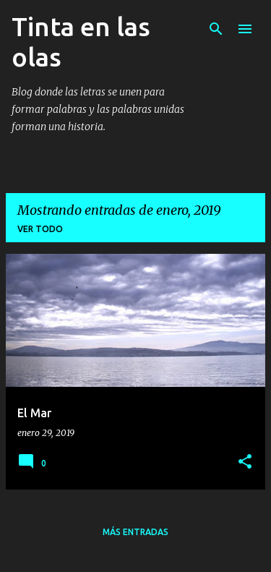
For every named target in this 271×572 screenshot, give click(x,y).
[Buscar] (216, 29)
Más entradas (135, 532)
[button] (245, 462)
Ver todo (40, 229)
